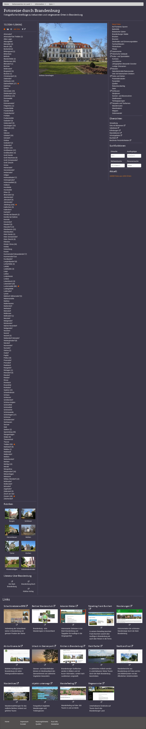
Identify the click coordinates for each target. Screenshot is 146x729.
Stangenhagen (9, 434)
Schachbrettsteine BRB (14, 606)
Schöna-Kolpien (9, 402)
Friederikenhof (9, 113)
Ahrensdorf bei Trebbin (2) (13, 37)
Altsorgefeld (8, 41)
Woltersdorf (8, 484)
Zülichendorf (8, 499)
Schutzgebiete (115, 135)
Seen (114, 88)
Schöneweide (9, 412)
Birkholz (7, 56)
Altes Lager (8, 39)
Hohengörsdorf (9, 180)
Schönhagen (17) (10, 415)
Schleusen (116, 91)
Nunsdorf (7, 348)
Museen (115, 69)
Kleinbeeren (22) (10, 229)
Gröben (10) (8, 148)
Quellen (115, 83)
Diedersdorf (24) (10, 93)
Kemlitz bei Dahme (11, 217)
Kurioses (115, 59)
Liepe (6, 271)
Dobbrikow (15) (9, 96)
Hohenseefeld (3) (10, 182)
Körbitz (6, 247)
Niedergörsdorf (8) (10, 340)
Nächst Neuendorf (10, 326)
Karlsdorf (7, 212)
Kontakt (23, 724)
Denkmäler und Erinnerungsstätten (124, 41)
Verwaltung (114, 123)
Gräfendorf (8, 145)
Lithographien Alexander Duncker (124, 64)
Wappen (115, 111)
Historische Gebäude (119, 54)
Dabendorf (7, 79)
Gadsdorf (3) (8, 121)
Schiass (7, 395)
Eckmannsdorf (9, 103)
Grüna (6, 165)
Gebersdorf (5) (9, 123)
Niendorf (7, 343)
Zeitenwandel (117, 113)
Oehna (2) (7, 350)
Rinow (6, 380)
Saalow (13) (8, 390)
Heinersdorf (8, 168)
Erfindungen (114, 130)
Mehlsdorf (7, 308)
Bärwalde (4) (8, 44)
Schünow (7, 417)
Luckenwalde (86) (10, 286)
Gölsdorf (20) (8, 135)
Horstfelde (7, 187)
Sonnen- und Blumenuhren (122, 96)
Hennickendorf (9, 170)
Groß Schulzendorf (11, 160)
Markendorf (8, 306)
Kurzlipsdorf (8, 259)
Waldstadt (7, 452)
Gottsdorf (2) (8, 143)
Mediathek (55, 724)
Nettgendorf (8, 328)
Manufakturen (115, 133)
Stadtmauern (116, 98)
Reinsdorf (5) (8, 373)
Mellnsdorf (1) (9, 316)
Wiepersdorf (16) (10, 471)
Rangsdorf (7, 368)
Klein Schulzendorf (11, 237)
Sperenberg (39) (10, 432)
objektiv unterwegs (41, 683)
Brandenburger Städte (120, 34)
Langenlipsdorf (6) (10, 261)
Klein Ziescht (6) (10, 239)
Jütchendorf (8, 202)
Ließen (6, 274)
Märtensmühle (9, 298)
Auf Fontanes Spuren (120, 27)
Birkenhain (8, 54)
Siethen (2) (8, 429)
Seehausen (8, 422)
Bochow (7, 66)
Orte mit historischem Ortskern (123, 74)
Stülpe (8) (7, 437)
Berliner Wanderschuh (42, 606)
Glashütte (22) (9, 128)
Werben (7, 462)
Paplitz (6, 355)
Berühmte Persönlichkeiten (119, 140)
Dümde (6, 101)
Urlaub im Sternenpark (42, 646)
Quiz (51, 4)
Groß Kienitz (8, 155)
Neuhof (6, 333)
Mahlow (6, 301)
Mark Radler (94, 646)
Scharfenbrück (9, 392)
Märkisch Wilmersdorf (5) (13, 296)
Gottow (6, 140)
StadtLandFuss (123, 646)
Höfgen (6, 175)
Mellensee (7, 313)
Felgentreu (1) (9, 106)
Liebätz (6, 266)
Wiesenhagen (9, 474)
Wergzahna (8, 469)
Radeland (7, 365)
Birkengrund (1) (9, 51)
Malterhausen (9, 303)
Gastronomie (116, 51)
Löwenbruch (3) (9, 281)
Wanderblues (10, 683)
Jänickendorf (8, 197)
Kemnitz (7, 219)
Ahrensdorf (8, 34)
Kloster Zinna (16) (10, 244)
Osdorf (6, 353)
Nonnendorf (8, 345)
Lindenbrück (8, 276)
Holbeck (7, 185)
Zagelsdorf (8, 489)
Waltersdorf (8, 454)
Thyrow (6, 442)
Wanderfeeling (67, 683)
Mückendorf (8, 323)
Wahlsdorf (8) (9, 447)
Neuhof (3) (8, 336)
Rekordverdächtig (118, 86)
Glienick (7, 133)
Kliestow (7, 242)
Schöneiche (8, 410)
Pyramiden (116, 81)
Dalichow (7, 86)
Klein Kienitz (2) (9, 234)
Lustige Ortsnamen (119, 66)
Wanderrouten (117, 106)
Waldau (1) (8, 449)
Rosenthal (7, 385)
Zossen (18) (8, 496)
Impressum (24, 722)
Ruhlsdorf (7, 387)
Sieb (5, 427)
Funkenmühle (9, 118)
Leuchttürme (116, 61)
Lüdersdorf (8, 291)
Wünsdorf (7, 486)
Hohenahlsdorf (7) (10, 177)
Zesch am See (9, 494)
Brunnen (115, 39)
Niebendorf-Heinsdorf (11, 338)
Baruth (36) (8, 46)
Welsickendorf (9, 459)
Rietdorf (7, 378)
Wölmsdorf (8, 481)
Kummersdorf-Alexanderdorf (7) (15, 254)
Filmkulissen (116, 46)
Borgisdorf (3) (9, 71)
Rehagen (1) (8, 370)
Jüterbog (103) (9, 205)
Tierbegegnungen (118, 101)
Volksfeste (113, 128)
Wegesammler (95, 683)
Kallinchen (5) (9, 207)
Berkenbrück (8, 49)
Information (39, 4)
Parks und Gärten (118, 76)
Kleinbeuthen (8, 232)
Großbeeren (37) (10, 150)
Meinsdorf (7, 311)
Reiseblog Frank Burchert (100, 606)
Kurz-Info (54, 722)
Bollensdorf (8, 69)
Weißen (6, 457)
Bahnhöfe (115, 29)
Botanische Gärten (119, 32)
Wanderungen (123, 606)
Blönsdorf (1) (8, 64)
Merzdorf (7, 318)
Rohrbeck (7, 383)
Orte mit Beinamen (116, 126)
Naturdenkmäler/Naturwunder (123, 71)
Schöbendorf (8, 400)
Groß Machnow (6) (11, 158)
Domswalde (8, 98)
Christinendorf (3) (10, 76)
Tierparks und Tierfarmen (121, 103)
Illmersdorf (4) (9, 195)
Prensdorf (7, 363)
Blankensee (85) (10, 61)
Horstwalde (8, 190)
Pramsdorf (7, 360)
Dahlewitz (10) (9, 81)
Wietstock (7, 476)
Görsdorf (7, 138)
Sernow (6, 425)
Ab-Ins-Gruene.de (12, 646)
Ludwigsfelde (8, 289)
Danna (6, 88)
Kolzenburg (8, 249)
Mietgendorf (8, 321)
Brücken (115, 37)
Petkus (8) (7, 358)
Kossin (6, 252)
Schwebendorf (9, 420)
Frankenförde (9, 111)
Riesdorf (7, 375)
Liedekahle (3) (9, 269)
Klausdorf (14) (9, 227)
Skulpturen (116, 93)
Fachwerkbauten (118, 44)
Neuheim (7, 331)
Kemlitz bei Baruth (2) (12, 214)
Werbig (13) (8, 464)
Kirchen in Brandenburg (71, 646)
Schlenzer (7, 397)
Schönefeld (8, 405)
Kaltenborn (8, 210)
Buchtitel (113, 138)
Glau (5, 130)
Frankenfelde (8, 108)
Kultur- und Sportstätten (120, 56)
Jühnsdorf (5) (8, 200)
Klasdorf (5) (8, 224)
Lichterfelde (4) (9, 264)
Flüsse (114, 49)
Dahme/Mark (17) (10, 83)
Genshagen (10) (10, 126)
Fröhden (7, 116)
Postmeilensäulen (118, 79)
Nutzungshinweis (42, 722)
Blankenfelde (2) (10, 59)
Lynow (6, 294)
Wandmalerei (117, 108)
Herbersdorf (8, 172)
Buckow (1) (8, 74)
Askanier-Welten (67, 606)
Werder (6, 467)
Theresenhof (8, 439)
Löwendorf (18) (9, 284)
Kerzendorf (8, 222)
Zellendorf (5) (9, 491)
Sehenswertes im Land (21, 4)
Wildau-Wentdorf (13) (11, 479)
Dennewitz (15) (9, 91)
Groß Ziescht (8, 163)
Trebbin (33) (8, 444)
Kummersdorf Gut (10, 256)
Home (6, 4)
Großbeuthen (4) (10, 153)
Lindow (6, 279)
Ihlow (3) (7, 192)
